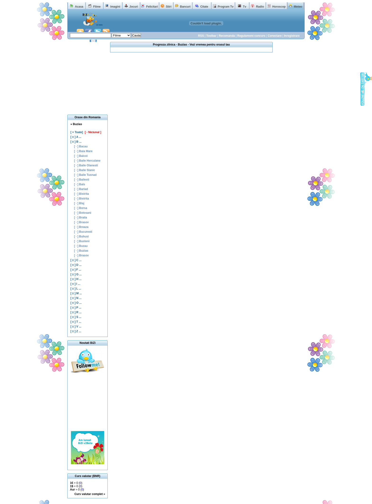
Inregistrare (292, 35)
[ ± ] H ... (76, 279)
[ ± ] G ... (76, 274)
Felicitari (152, 6)
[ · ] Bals (79, 184)
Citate (204, 6)
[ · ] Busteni (81, 241)
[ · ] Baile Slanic (84, 170)
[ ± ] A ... (75, 137)
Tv (244, 6)
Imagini (115, 6)
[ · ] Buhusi (81, 236)
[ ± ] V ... (75, 326)
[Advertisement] (87, 402)
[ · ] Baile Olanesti (86, 165)
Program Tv (225, 6)
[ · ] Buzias (81, 250)
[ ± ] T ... (75, 321)
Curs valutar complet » (89, 494)
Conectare (275, 35)
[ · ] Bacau (81, 146)
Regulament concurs (251, 35)
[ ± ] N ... (76, 298)
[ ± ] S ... (75, 317)
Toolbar (211, 35)
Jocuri (133, 6)
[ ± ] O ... (76, 302)
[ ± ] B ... (76, 141)
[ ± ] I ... (75, 284)
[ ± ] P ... (75, 307)
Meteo (298, 6)
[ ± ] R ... (76, 312)
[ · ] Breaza (81, 227)
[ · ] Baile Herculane (87, 160)
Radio (260, 6)
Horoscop (279, 6)
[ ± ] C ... (76, 260)
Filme (97, 6)
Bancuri (185, 6)
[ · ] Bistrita (81, 193)
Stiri (168, 6)
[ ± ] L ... (75, 288)
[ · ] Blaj (79, 203)
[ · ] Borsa (80, 208)
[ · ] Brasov (81, 222)
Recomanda (227, 35)
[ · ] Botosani (82, 212)
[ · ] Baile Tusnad (85, 175)
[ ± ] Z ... (75, 331)
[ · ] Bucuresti (83, 231)
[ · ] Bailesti (81, 179)
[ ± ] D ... (76, 265)
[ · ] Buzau (81, 246)
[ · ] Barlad (81, 189)
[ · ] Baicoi (81, 156)
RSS (201, 35)
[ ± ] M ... (76, 293)
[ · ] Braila (80, 217)
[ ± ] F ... (75, 269)
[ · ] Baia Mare (83, 151)
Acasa (79, 6)
